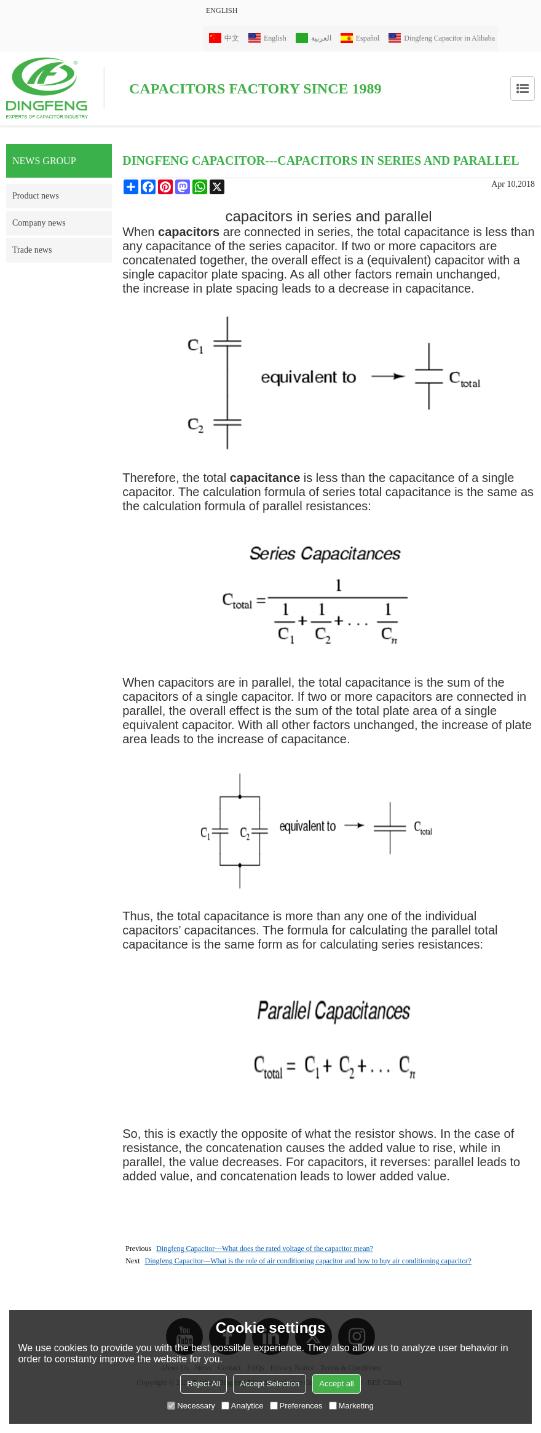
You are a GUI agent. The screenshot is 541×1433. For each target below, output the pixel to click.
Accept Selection (269, 1383)
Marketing (351, 1405)
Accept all (336, 1383)
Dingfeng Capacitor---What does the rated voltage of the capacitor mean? (264, 1248)
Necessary (191, 1405)
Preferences (296, 1405)
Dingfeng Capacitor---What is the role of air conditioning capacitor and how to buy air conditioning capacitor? (308, 1261)
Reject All (203, 1383)
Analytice (242, 1405)
